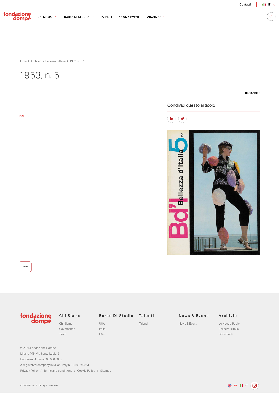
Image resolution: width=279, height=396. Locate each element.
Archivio (36, 64)
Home (23, 64)
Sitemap (105, 374)
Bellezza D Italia (55, 64)
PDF (22, 119)
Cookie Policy (86, 374)
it (269, 4)
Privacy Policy (29, 374)
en (235, 389)
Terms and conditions (58, 374)
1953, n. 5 (76, 64)
